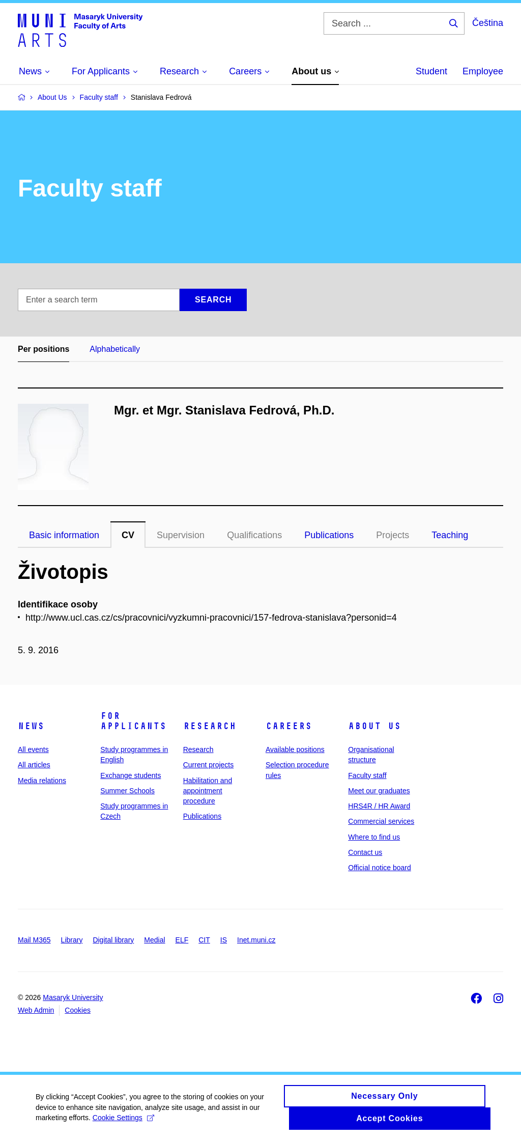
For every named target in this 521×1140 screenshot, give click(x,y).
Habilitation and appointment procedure (208, 790)
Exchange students (130, 775)
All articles (34, 765)
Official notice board (379, 868)
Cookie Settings (123, 1122)
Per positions (43, 349)
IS (223, 940)
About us (374, 726)
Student (431, 71)
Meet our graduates (379, 791)
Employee (482, 71)
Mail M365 (34, 940)
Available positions (295, 749)
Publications (329, 535)
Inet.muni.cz (256, 940)
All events (33, 749)
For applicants (133, 721)
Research (209, 726)
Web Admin (36, 1010)
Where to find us (374, 837)
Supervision (181, 535)
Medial (154, 940)
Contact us (365, 852)
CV (128, 535)
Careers (289, 726)
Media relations (42, 780)
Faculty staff (367, 775)
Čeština (487, 23)
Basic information (64, 535)
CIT (204, 940)
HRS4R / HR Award (379, 806)
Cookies (78, 1010)
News (31, 726)
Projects (392, 535)
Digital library (113, 940)
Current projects (208, 765)
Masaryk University (73, 997)
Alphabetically (115, 349)
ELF (182, 940)
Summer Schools (127, 791)
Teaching (449, 535)
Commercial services (381, 821)
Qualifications (254, 535)
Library (72, 940)
